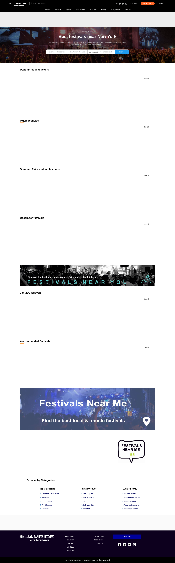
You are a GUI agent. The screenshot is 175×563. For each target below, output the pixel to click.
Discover (70, 550)
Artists (130, 4)
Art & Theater (81, 9)
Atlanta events (130, 501)
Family (103, 9)
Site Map (70, 543)
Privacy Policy (99, 536)
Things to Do (115, 9)
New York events (38, 3)
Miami (85, 501)
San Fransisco (89, 497)
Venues (137, 4)
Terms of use (99, 540)
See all (146, 78)
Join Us (127, 536)
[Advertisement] (87, 19)
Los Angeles (88, 494)
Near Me (128, 9)
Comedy (93, 9)
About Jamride (70, 536)
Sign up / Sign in (148, 3)
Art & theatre (47, 505)
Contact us (99, 543)
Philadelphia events (132, 497)
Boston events (130, 494)
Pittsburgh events (131, 509)
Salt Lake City (88, 505)
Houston (86, 509)
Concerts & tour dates (50, 494)
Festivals (58, 9)
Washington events (131, 505)
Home (82, 31)
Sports (68, 9)
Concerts (47, 9)
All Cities (70, 547)
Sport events (47, 501)
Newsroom (71, 540)
